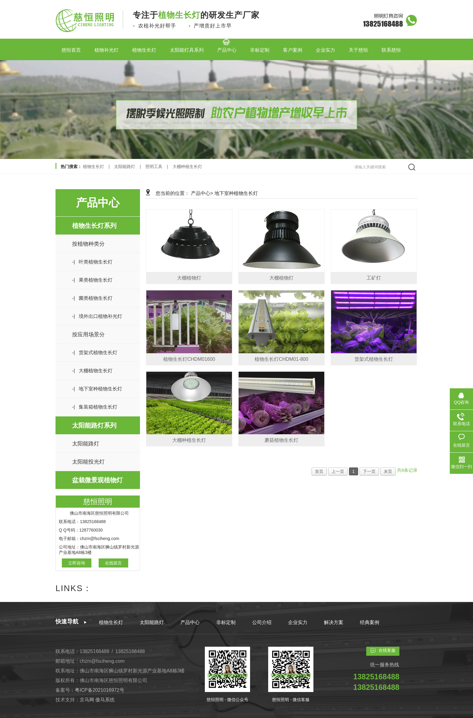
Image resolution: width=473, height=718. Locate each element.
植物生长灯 (144, 48)
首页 (319, 471)
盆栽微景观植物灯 (97, 480)
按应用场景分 (88, 335)
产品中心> (202, 193)
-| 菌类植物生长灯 (92, 298)
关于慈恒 (358, 48)
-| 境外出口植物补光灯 (97, 316)
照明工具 (153, 166)
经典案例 (369, 622)
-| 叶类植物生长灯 (92, 261)
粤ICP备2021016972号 (99, 690)
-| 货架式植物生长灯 (94, 352)
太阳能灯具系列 (187, 48)
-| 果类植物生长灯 (92, 280)
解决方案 (333, 622)
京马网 (87, 699)
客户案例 (292, 48)
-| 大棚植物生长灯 (92, 370)
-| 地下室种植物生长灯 (97, 388)
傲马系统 (105, 699)
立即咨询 (76, 563)
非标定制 (259, 48)
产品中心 (227, 48)
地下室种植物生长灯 (236, 193)
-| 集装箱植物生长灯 (94, 406)
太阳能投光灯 (88, 462)
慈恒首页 (71, 48)
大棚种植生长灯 (187, 166)
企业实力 (325, 48)
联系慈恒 (391, 48)
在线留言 (113, 563)
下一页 (369, 471)
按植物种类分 (88, 244)
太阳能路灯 (124, 166)
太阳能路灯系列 (94, 425)
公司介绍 (261, 622)
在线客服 (387, 650)
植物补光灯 (106, 48)
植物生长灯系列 (94, 225)
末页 (388, 471)
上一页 (338, 471)
